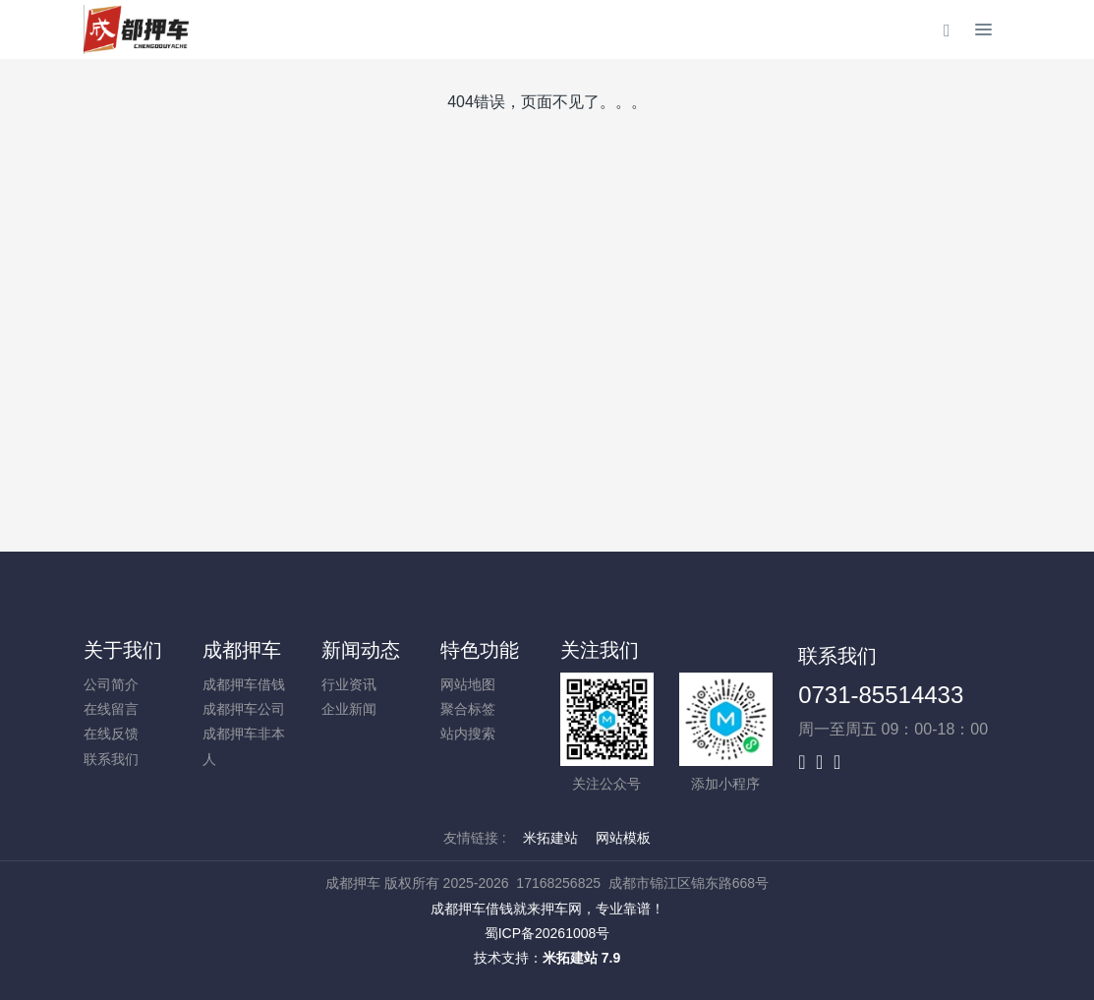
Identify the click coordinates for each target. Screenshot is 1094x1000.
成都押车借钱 (243, 684)
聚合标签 (467, 709)
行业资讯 (348, 684)
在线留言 (111, 709)
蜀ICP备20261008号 (547, 933)
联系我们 (111, 759)
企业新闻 (348, 709)
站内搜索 (467, 733)
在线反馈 (111, 733)
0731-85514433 (880, 694)
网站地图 (467, 684)
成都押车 (241, 650)
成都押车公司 (243, 709)
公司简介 (111, 684)
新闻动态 (360, 650)
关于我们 (123, 650)
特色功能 (479, 650)
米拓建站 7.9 (581, 958)
